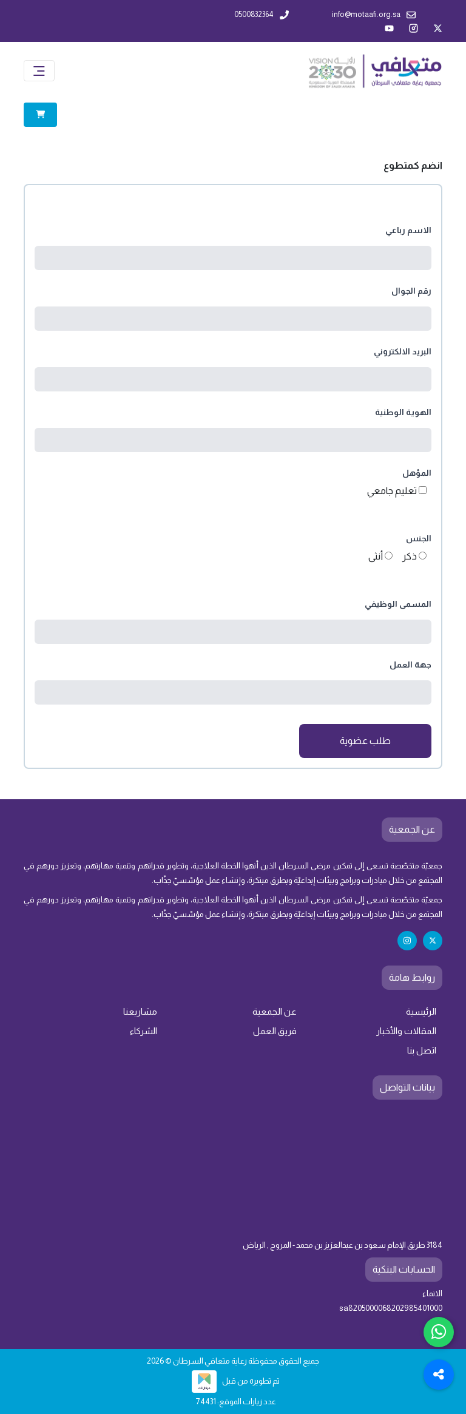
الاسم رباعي (408, 230)
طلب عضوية (365, 741)
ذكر (409, 556)
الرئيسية (421, 1012)
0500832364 (261, 14)
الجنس (418, 538)
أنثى (375, 556)
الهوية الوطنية (403, 412)
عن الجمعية (274, 1012)
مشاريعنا (140, 1012)
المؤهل (416, 473)
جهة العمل (410, 664)
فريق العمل (275, 1031)
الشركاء (143, 1031)
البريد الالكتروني (402, 351)
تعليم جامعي (392, 490)
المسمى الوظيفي (398, 604)
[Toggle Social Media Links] (439, 1374)
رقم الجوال (411, 291)
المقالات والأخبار (406, 1031)
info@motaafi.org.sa (374, 14)
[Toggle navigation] (39, 70)
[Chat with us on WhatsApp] (439, 1332)
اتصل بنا (421, 1050)
